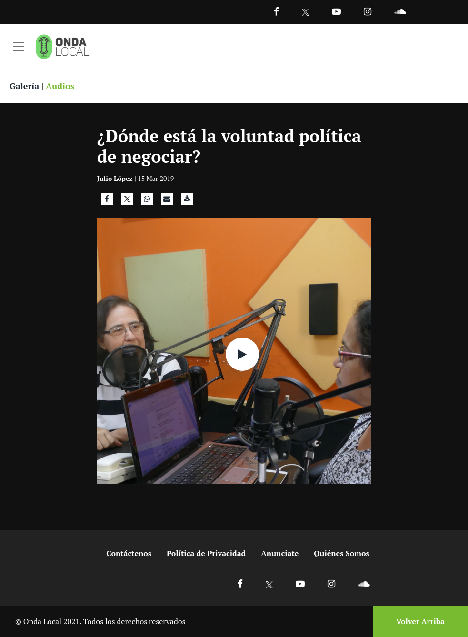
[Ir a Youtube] (336, 11)
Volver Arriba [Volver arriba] (420, 621)
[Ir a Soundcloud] (363, 583)
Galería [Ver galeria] (24, 85)
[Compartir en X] (127, 201)
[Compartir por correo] (167, 201)
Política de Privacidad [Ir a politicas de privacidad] (206, 553)
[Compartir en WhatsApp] (147, 201)
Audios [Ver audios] (60, 85)
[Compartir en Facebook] (107, 201)
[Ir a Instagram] (367, 11)
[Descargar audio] (187, 201)
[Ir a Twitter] (305, 12)
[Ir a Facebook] (240, 583)
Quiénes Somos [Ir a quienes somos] (341, 553)
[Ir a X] (269, 583)
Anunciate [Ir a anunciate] (280, 553)
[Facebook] (276, 11)
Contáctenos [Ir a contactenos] (128, 553)
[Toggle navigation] (18, 47)
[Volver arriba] (417, 621)
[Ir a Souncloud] (400, 11)
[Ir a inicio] (62, 46)
